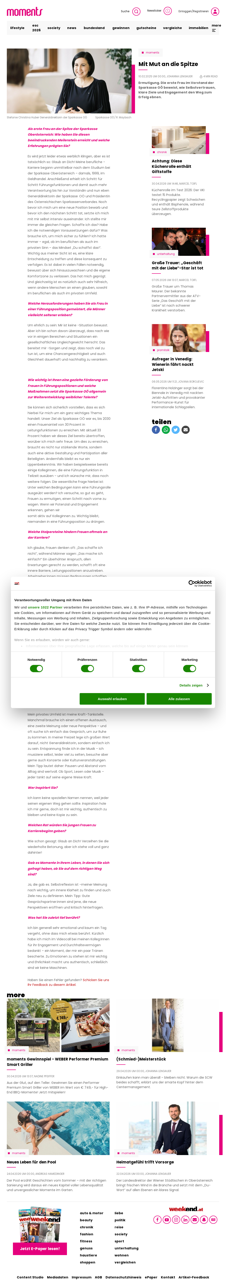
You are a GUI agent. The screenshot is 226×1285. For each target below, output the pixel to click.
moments (152, 52)
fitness (86, 1241)
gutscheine (146, 28)
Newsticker (159, 11)
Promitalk (163, 350)
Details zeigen (190, 685)
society (53, 28)
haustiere (88, 1255)
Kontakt (168, 1277)
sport (119, 1241)
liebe (119, 1213)
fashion (86, 1234)
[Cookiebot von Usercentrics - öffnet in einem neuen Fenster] (192, 583)
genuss (86, 1248)
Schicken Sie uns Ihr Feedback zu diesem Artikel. (68, 982)
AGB (98, 1277)
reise (119, 1227)
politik (120, 1220)
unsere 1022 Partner (45, 607)
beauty (86, 1220)
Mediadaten (57, 1277)
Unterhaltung (166, 254)
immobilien (198, 28)
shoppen (87, 1262)
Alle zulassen (179, 699)
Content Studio (30, 1277)
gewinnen (121, 28)
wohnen (122, 1255)
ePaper (151, 1277)
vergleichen (125, 1262)
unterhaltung (126, 1248)
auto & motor (91, 1213)
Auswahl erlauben (112, 699)
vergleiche (172, 28)
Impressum (81, 1277)
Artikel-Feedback (194, 1277)
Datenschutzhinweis (123, 1277)
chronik (86, 1227)
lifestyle (17, 28)
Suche (130, 11)
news (71, 28)
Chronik (162, 152)
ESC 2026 (36, 27)
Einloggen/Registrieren (199, 11)
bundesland (94, 28)
